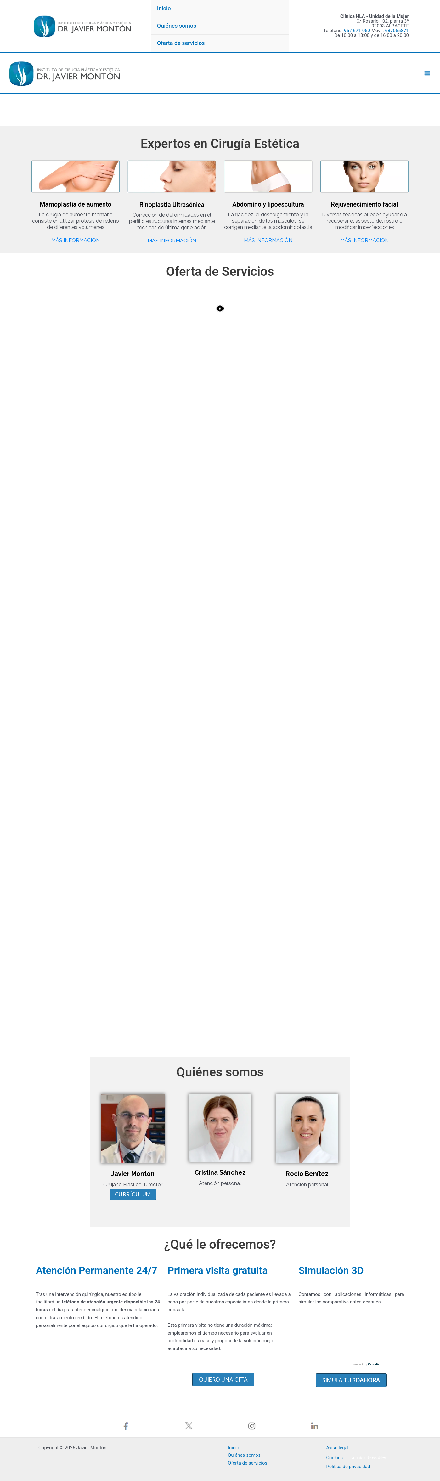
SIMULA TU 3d (351, 1358)
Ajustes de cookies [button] (369, 1453)
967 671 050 (357, 30)
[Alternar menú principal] (427, 73)
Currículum (95, 1178)
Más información (75, 240)
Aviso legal (337, 1443)
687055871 (397, 30)
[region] (220, 110)
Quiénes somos (176, 25)
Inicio (164, 8)
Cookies (334, 1453)
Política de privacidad (348, 1462)
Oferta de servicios (181, 43)
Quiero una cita (223, 1357)
